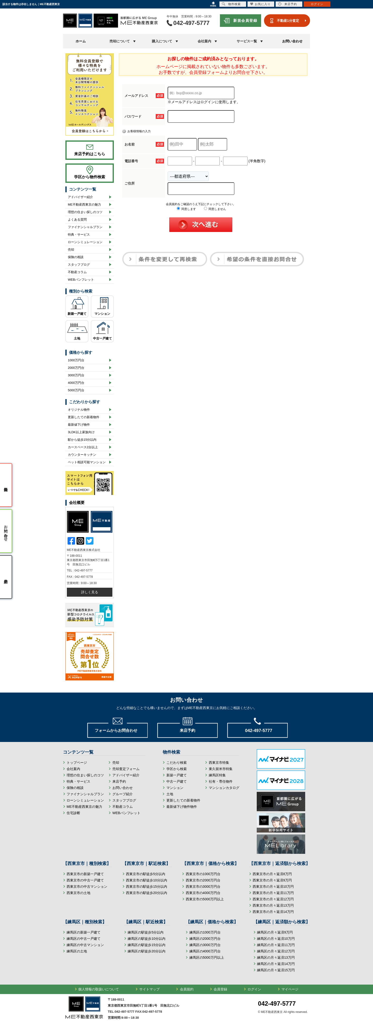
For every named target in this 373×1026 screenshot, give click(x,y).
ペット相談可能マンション (87, 462)
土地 (77, 338)
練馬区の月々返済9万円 (275, 932)
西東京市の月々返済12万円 (273, 899)
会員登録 (220, 989)
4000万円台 (76, 383)
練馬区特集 (217, 775)
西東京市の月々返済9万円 (272, 880)
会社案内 (73, 769)
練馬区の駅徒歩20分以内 (146, 951)
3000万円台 (76, 375)
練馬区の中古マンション (85, 945)
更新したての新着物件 (83, 417)
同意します (186, 209)
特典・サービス (79, 234)
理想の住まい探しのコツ (85, 212)
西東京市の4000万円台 (203, 893)
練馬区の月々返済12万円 (276, 951)
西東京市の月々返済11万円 (273, 893)
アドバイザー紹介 (80, 197)
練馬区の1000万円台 (205, 932)
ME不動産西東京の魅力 (84, 204)
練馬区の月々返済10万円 (276, 939)
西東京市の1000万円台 (203, 874)
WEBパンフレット (81, 279)
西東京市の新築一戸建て (85, 874)
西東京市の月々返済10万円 (273, 886)
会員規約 (187, 989)
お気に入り (260, 4)
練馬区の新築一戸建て (84, 932)
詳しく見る (89, 592)
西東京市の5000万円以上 (205, 899)
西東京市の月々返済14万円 (273, 912)
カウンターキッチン (82, 454)
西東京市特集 (219, 762)
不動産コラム (77, 272)
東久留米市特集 (221, 769)
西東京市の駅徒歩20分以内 (146, 893)
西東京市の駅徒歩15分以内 (146, 886)
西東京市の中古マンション (87, 886)
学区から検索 (176, 769)
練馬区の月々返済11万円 (276, 945)
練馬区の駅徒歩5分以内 (145, 932)
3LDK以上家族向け (81, 432)
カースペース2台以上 (83, 447)
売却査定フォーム (126, 769)
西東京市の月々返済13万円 (273, 905)
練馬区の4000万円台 (205, 951)
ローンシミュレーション (85, 242)
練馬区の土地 (77, 951)
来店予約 (119, 781)
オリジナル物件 (79, 409)
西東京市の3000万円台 (203, 886)
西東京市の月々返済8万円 (272, 874)
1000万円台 (76, 360)
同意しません (215, 209)
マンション (102, 314)
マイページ (289, 989)
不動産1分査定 (288, 21)
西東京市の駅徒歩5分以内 (145, 874)
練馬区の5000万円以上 (206, 957)
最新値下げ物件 (79, 424)
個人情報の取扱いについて (98, 989)
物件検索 (231, 4)
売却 (71, 249)
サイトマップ (149, 989)
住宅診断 (73, 813)
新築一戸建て (77, 314)
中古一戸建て (102, 338)
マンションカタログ (224, 788)
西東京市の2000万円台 (203, 880)
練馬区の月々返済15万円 (276, 970)
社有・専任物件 (221, 781)
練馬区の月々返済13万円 (276, 957)
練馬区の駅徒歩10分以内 (146, 939)
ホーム (81, 41)
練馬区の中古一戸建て (84, 939)
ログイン (254, 989)
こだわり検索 (176, 762)
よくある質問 (77, 219)
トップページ (77, 762)
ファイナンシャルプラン (85, 227)
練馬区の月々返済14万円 (276, 964)
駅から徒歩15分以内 (82, 439)
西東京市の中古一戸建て (85, 880)
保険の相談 (76, 257)
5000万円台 (76, 390)
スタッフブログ (79, 264)
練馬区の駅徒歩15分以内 (146, 945)
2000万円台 (76, 368)
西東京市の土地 (78, 893)
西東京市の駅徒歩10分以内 (146, 880)
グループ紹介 (122, 794)
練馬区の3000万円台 (205, 945)
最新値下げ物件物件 (181, 807)
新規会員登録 (245, 20)
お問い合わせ (292, 41)
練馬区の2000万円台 (205, 939)
